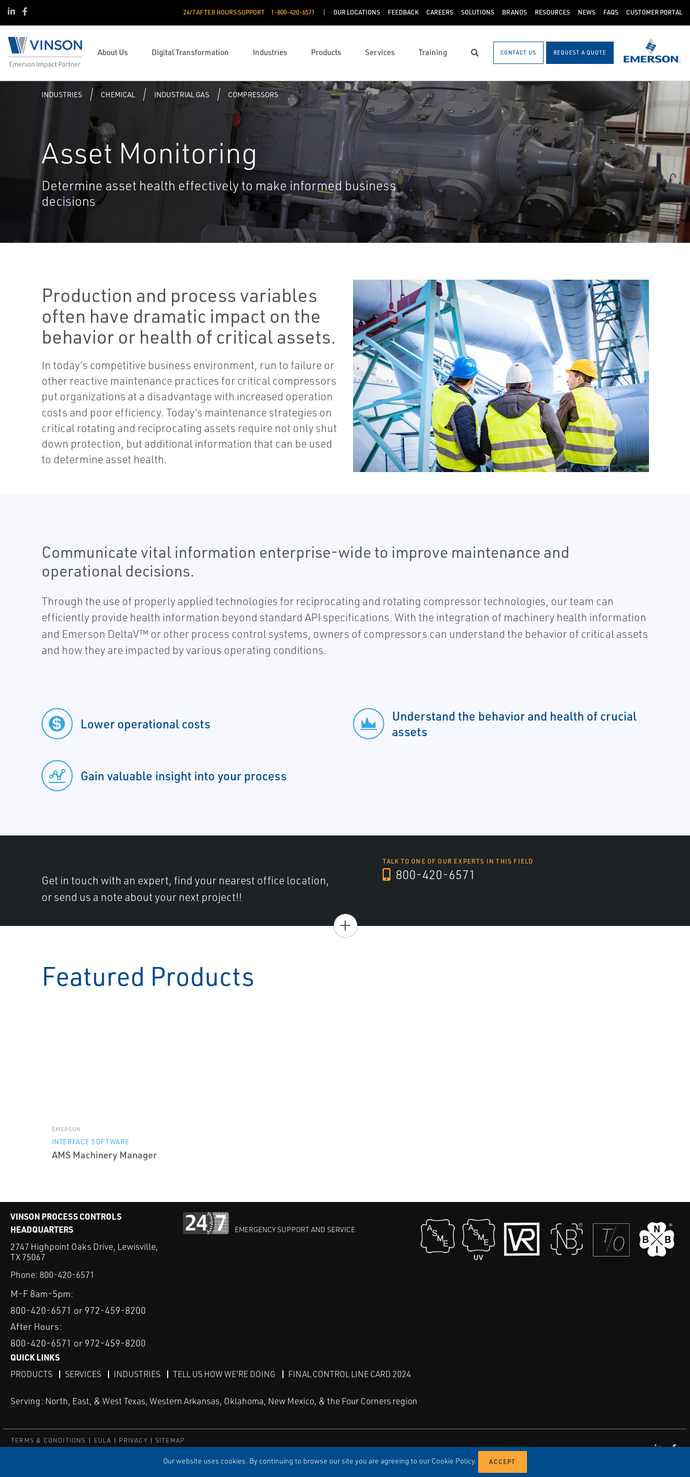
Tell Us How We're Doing (224, 1374)
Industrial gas (181, 94)
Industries (62, 94)
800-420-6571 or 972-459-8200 (78, 1310)
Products (31, 1374)
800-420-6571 (429, 874)
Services (83, 1374)
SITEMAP (169, 1440)
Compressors (253, 94)
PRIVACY (133, 1440)
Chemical (118, 94)
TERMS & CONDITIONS (48, 1440)
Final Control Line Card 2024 (349, 1374)
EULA (103, 1440)
